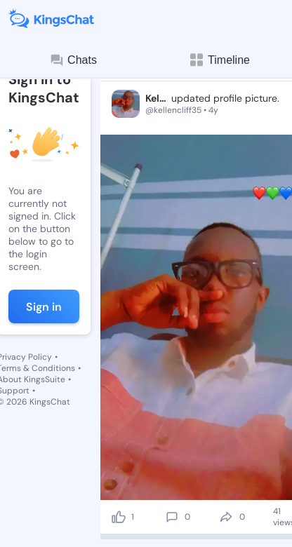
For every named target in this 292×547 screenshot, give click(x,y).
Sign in (44, 306)
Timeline (219, 60)
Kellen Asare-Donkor (156, 98)
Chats (73, 60)
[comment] (172, 517)
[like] (119, 517)
